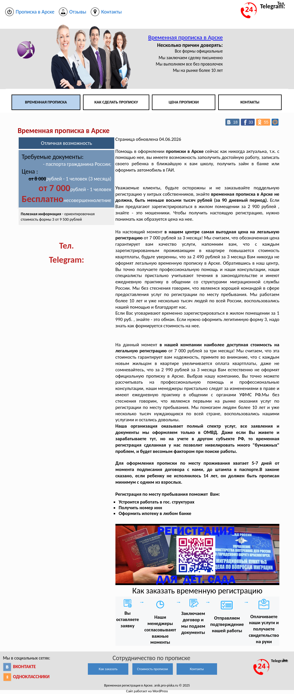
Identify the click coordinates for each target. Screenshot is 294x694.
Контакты (249, 102)
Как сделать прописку (116, 102)
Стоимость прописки (152, 669)
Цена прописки (184, 102)
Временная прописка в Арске (185, 37)
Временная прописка (46, 102)
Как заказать (108, 669)
